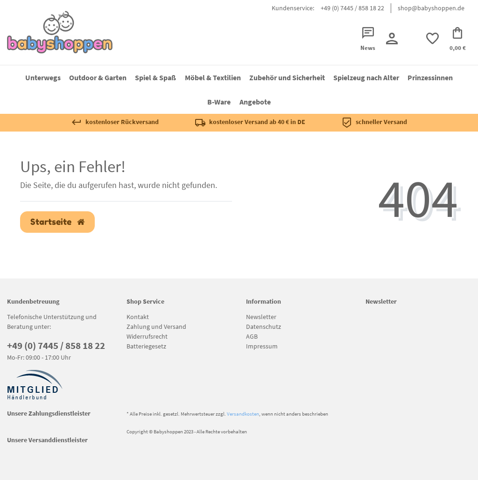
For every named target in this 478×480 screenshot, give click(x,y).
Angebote (255, 101)
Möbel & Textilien (213, 77)
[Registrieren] (391, 38)
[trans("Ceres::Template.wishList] (432, 38)
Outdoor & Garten (98, 77)
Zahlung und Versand (156, 326)
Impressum (262, 346)
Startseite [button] (57, 222)
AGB (252, 336)
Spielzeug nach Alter (366, 77)
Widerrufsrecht (147, 336)
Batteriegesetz (146, 346)
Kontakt (138, 317)
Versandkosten (243, 413)
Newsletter (261, 317)
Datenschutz (263, 326)
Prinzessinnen (430, 77)
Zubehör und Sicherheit (287, 77)
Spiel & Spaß (155, 77)
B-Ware (219, 101)
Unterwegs (43, 77)
